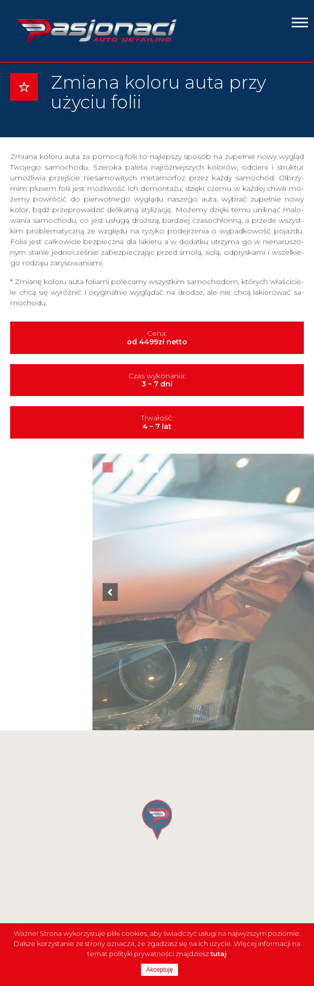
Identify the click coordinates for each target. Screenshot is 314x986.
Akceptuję (159, 969)
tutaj (219, 954)
